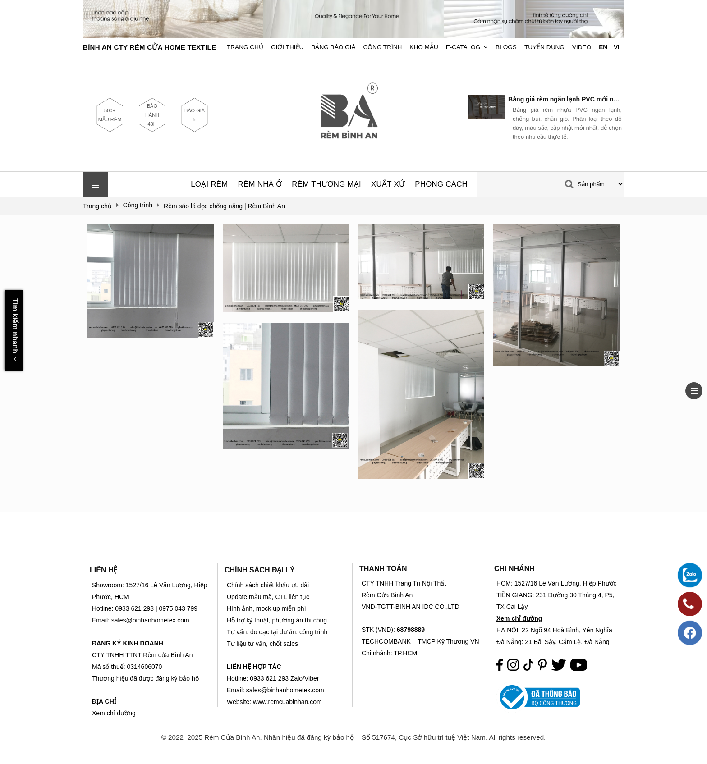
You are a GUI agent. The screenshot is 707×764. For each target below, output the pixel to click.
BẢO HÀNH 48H (152, 115)
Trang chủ (245, 47)
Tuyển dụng (544, 47)
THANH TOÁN (383, 568)
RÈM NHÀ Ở (260, 184)
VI (617, 47)
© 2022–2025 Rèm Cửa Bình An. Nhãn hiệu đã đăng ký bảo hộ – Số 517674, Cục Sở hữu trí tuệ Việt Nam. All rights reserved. (353, 737)
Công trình (382, 47)
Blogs (506, 47)
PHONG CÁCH (441, 184)
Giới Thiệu (287, 47)
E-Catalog (463, 47)
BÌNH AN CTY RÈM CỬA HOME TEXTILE (149, 47)
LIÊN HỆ (103, 570)
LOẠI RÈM (209, 184)
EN (603, 47)
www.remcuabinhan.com (287, 701)
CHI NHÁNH (514, 568)
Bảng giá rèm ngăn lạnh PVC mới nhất (565, 99)
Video (581, 47)
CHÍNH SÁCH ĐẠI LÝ (260, 570)
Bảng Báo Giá (333, 47)
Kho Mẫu (423, 47)
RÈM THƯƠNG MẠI (326, 184)
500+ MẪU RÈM (110, 115)
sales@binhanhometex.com (285, 690)
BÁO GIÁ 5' (194, 115)
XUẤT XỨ (388, 184)
